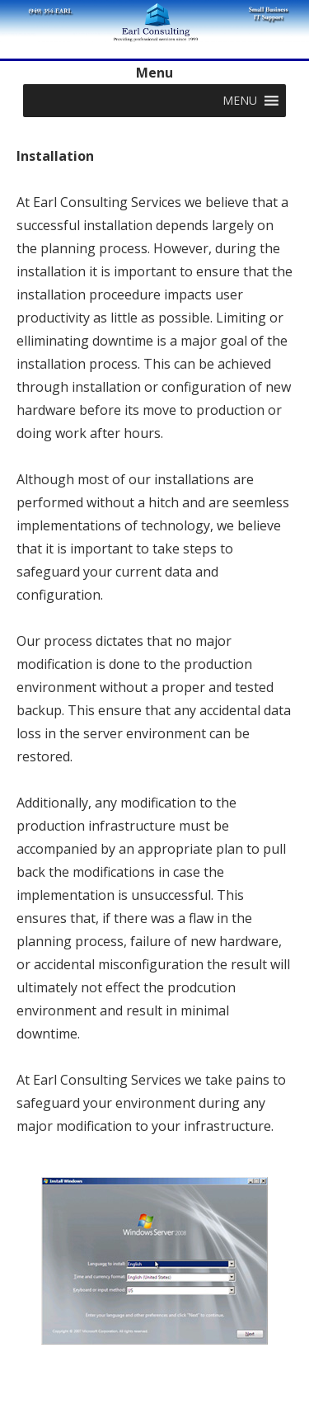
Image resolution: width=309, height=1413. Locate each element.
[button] (239, 100)
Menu (154, 73)
